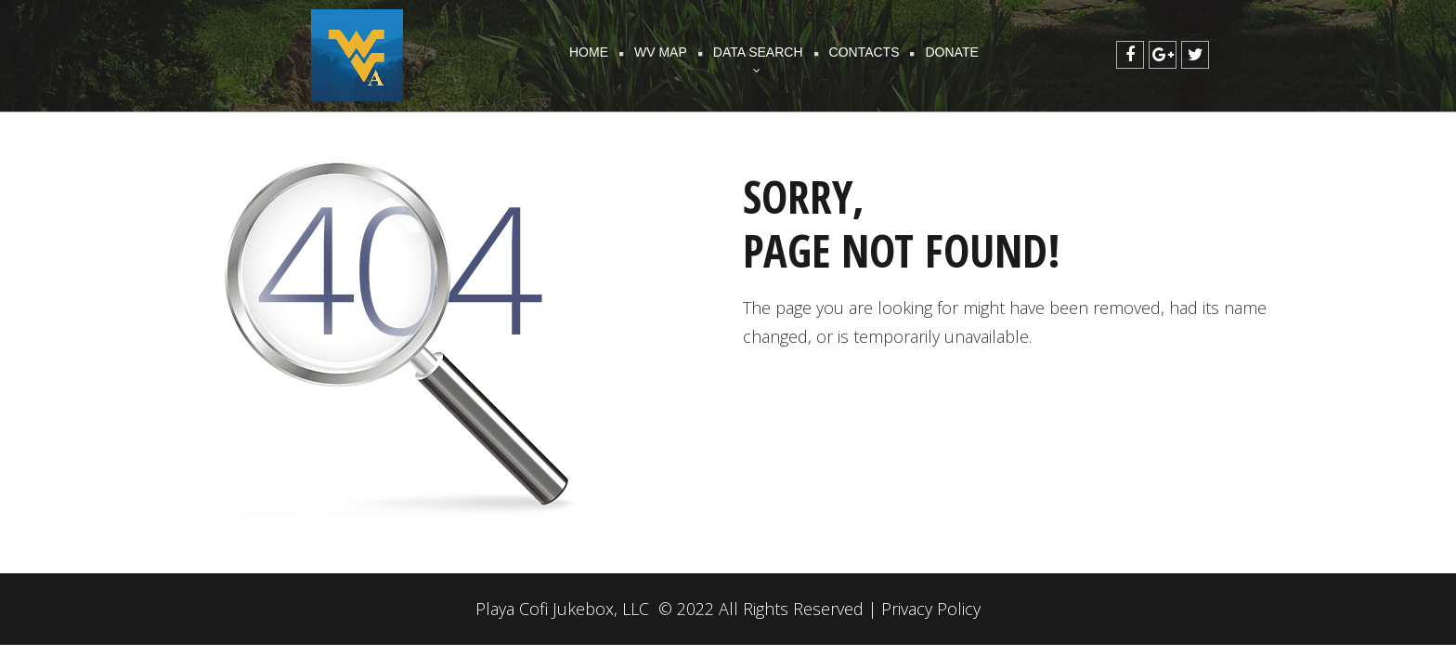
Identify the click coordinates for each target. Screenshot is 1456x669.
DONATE (951, 52)
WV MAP (660, 52)
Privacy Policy (931, 608)
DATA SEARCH (758, 53)
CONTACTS (864, 52)
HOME (588, 52)
